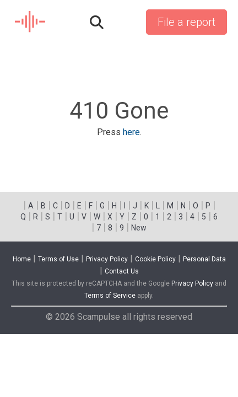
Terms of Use (58, 259)
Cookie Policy (155, 259)
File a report (186, 22)
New (139, 227)
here (131, 132)
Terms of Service (110, 295)
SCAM (30, 22)
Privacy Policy (107, 259)
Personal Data (204, 259)
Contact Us (122, 271)
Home (22, 259)
